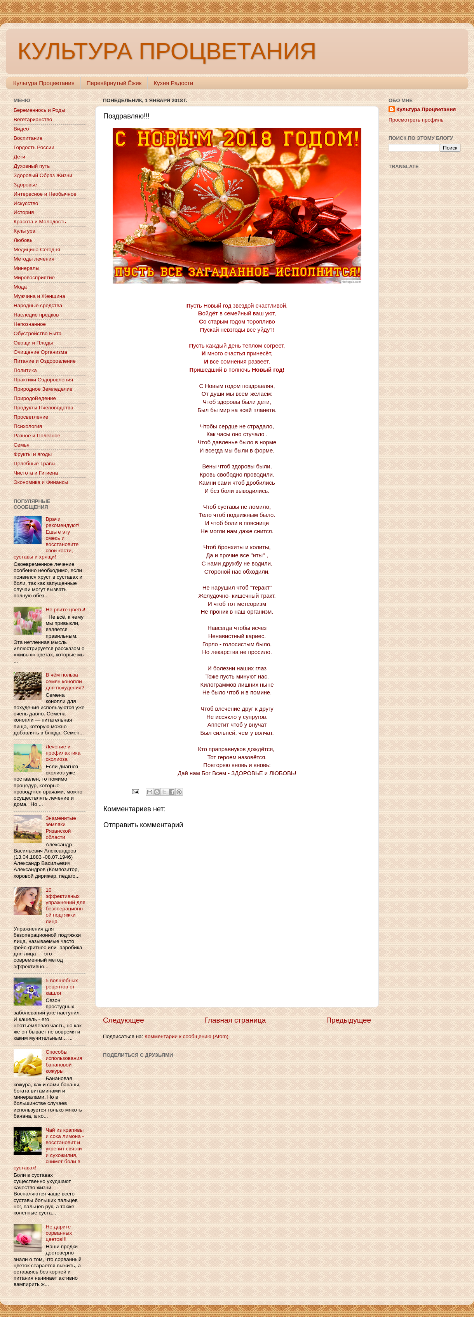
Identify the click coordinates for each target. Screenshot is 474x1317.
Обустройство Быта (37, 333)
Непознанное (30, 324)
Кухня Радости (173, 83)
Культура (24, 231)
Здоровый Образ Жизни (43, 175)
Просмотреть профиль (416, 120)
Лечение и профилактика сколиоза (62, 753)
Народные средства (38, 305)
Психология (28, 426)
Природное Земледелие (43, 389)
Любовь (23, 240)
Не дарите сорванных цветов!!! (58, 1233)
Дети (19, 157)
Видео (21, 129)
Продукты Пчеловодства (43, 408)
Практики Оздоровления (43, 380)
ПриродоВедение (35, 398)
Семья (22, 445)
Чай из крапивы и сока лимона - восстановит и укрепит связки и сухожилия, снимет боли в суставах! (49, 1149)
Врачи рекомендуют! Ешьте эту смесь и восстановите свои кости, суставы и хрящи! (47, 538)
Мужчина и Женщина (39, 296)
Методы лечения (34, 259)
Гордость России (34, 147)
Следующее (123, 1020)
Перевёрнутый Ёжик (114, 83)
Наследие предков (36, 315)
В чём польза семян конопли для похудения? (64, 681)
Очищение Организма (40, 352)
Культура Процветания (44, 83)
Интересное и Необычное (45, 194)
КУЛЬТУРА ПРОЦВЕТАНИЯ (166, 51)
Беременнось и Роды (39, 110)
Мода (20, 287)
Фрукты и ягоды (33, 454)
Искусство (26, 203)
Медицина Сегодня (37, 249)
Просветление (31, 417)
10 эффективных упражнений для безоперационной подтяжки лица (65, 905)
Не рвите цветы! (65, 609)
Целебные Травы (35, 463)
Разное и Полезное (37, 435)
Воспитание (28, 138)
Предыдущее (348, 1020)
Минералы (26, 268)
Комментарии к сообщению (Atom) (186, 1036)
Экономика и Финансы (41, 482)
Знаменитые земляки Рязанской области (60, 827)
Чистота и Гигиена (36, 473)
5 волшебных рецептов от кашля (61, 987)
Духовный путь (32, 166)
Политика (25, 370)
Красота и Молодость (40, 221)
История (24, 212)
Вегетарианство (33, 119)
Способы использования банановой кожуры (63, 1061)
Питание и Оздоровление (45, 361)
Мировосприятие (34, 277)
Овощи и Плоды (33, 343)
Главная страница (235, 1020)
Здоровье (25, 185)
